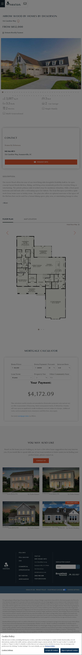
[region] (41, 644)
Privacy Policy (50, 646)
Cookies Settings (7, 650)
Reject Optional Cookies (70, 650)
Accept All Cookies (51, 650)
